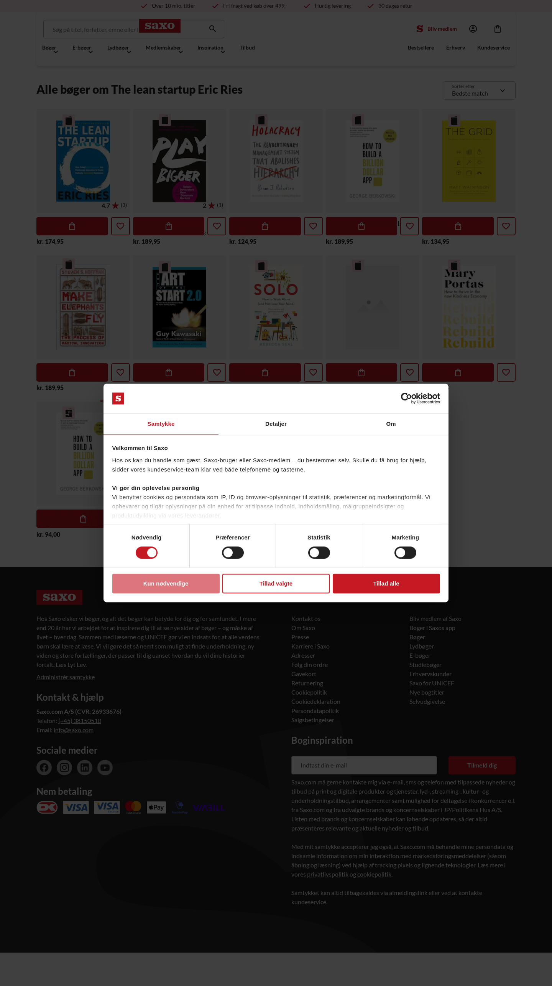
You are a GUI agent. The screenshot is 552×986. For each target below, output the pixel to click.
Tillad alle (386, 584)
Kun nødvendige (166, 584)
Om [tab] (391, 423)
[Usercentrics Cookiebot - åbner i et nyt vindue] (406, 398)
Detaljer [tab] (276, 423)
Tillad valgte (276, 584)
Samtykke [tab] (161, 423)
